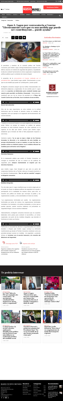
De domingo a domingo (48, 49)
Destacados (10, 20)
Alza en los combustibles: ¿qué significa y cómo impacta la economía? (52, 65)
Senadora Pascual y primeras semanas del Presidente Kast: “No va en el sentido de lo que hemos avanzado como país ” (31, 331)
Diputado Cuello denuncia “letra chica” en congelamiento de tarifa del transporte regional (52, 330)
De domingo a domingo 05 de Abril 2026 (51, 47)
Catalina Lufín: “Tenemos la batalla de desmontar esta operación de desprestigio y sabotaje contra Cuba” (52, 297)
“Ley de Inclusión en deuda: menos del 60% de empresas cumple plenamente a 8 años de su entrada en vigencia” (53, 395)
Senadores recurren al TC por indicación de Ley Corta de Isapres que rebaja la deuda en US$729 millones (31, 251)
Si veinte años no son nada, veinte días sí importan (51, 71)
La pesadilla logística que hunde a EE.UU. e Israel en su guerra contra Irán (53, 387)
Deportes (45, 42)
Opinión (44, 74)
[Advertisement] (31, 354)
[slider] (18, 102)
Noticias (45, 67)
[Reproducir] (3, 102)
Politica (17, 20)
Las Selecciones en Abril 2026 (52, 41)
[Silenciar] (34, 102)
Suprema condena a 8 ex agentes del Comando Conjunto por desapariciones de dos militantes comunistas (10, 251)
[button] (60, 16)
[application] (20, 102)
